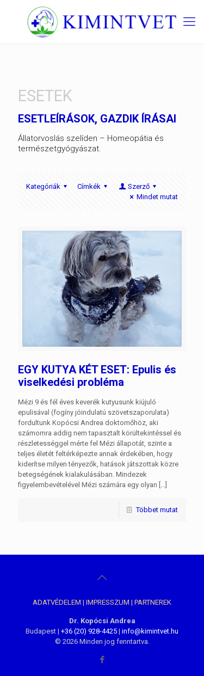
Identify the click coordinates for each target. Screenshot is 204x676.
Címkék (93, 186)
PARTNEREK (152, 602)
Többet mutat (157, 510)
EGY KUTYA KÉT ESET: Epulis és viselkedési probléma (97, 376)
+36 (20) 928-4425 (89, 631)
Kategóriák (48, 186)
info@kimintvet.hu (150, 631)
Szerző (138, 186)
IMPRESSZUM (107, 602)
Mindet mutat (152, 197)
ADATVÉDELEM (57, 602)
